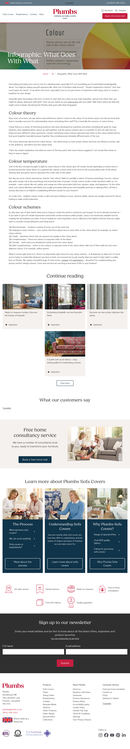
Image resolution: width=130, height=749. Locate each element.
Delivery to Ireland (111, 698)
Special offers (49, 716)
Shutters (46, 707)
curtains (64, 260)
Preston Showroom (81, 698)
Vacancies (77, 695)
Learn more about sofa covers (65, 563)
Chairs (45, 692)
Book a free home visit (115, 16)
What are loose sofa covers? (18, 531)
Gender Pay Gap (80, 710)
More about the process (23, 563)
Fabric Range (48, 713)
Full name (8, 646)
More (41, 14)
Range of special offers (105, 534)
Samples (122, 10)
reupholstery (78, 260)
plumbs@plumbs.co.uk (12, 709)
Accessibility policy (81, 704)
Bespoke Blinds (49, 704)
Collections (48, 719)
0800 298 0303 (117, 3)
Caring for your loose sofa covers (103, 550)
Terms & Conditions (81, 713)
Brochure (109, 10)
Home (45, 74)
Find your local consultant (114, 689)
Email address (73, 646)
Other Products (50, 710)
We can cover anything (20, 538)
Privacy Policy (79, 701)
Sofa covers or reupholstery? (16, 546)
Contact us (107, 692)
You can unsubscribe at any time (65, 638)
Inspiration (13, 324)
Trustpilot (69, 3)
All (53, 74)
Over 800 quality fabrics (102, 542)
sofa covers (73, 102)
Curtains (33, 14)
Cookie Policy (79, 707)
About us (77, 689)
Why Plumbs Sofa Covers (107, 563)
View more (65, 383)
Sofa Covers (8, 14)
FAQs (105, 695)
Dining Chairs (48, 695)
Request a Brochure (81, 692)
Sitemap (76, 716)
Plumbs (65, 11)
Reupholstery (22, 14)
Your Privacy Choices (82, 719)
